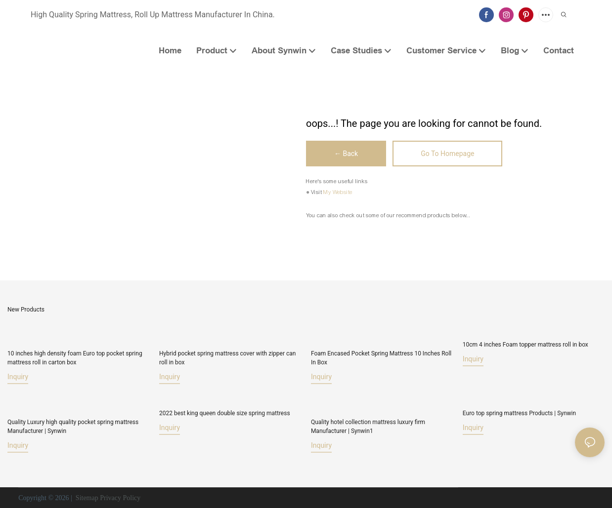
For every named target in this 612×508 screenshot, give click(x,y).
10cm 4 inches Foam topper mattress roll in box (525, 344)
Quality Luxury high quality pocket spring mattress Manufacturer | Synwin (72, 426)
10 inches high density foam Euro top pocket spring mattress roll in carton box (74, 358)
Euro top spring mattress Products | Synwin (519, 413)
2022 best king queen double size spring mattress (224, 413)
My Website (337, 192)
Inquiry (17, 377)
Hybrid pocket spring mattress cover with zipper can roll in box (227, 358)
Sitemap (86, 498)
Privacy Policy (120, 498)
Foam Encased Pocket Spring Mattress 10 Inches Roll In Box (381, 358)
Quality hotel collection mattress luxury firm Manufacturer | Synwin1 (368, 426)
